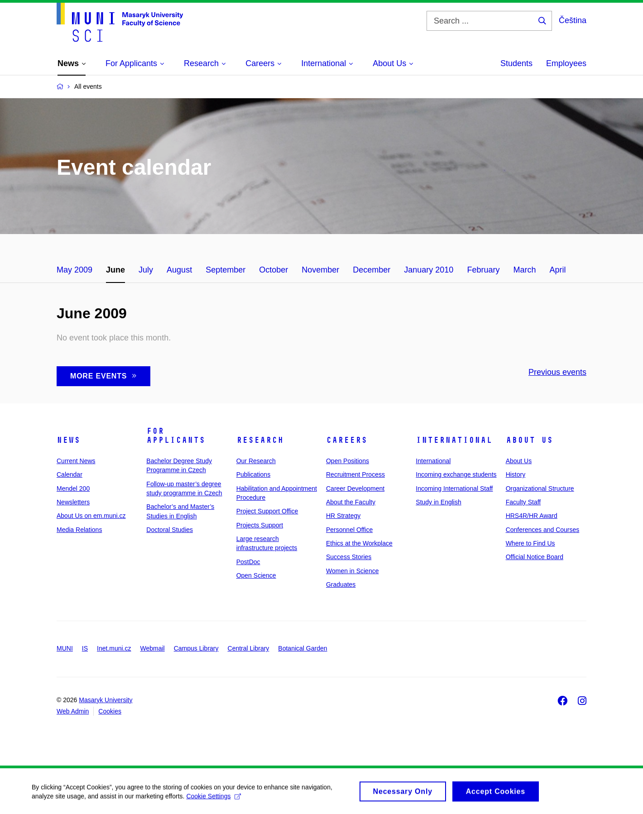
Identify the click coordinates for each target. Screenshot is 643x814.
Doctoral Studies (169, 529)
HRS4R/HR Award (531, 515)
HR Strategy (343, 515)
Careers (346, 440)
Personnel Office (349, 529)
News (68, 440)
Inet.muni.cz (114, 648)
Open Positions (347, 460)
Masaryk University (105, 700)
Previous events (557, 372)
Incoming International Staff (454, 488)
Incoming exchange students (456, 474)
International (454, 440)
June (115, 269)
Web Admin (73, 711)
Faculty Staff (523, 502)
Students (516, 63)
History (516, 474)
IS (85, 648)
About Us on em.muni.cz (91, 515)
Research (259, 440)
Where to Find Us (530, 543)
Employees (566, 63)
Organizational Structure (540, 488)
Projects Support (259, 525)
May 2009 (74, 269)
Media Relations (79, 529)
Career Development (355, 488)
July (146, 269)
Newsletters (73, 502)
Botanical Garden (302, 648)
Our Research (256, 460)
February (483, 269)
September (225, 269)
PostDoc (248, 561)
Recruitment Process (355, 474)
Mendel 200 (73, 488)
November (320, 269)
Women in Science (352, 571)
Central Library (248, 648)
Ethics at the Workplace (359, 543)
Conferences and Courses (543, 529)
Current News (76, 460)
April (557, 269)
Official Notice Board (534, 556)
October (273, 269)
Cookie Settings (213, 799)
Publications (253, 474)
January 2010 (428, 269)
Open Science (256, 575)
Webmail (152, 648)
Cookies (109, 711)
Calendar (69, 474)
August (179, 269)
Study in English (438, 502)
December (371, 269)
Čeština (572, 20)
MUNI (65, 648)
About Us (529, 440)
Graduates (340, 584)
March (524, 269)
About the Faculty (350, 502)
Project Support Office (267, 511)
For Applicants (175, 435)
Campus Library (196, 648)
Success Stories (348, 556)
